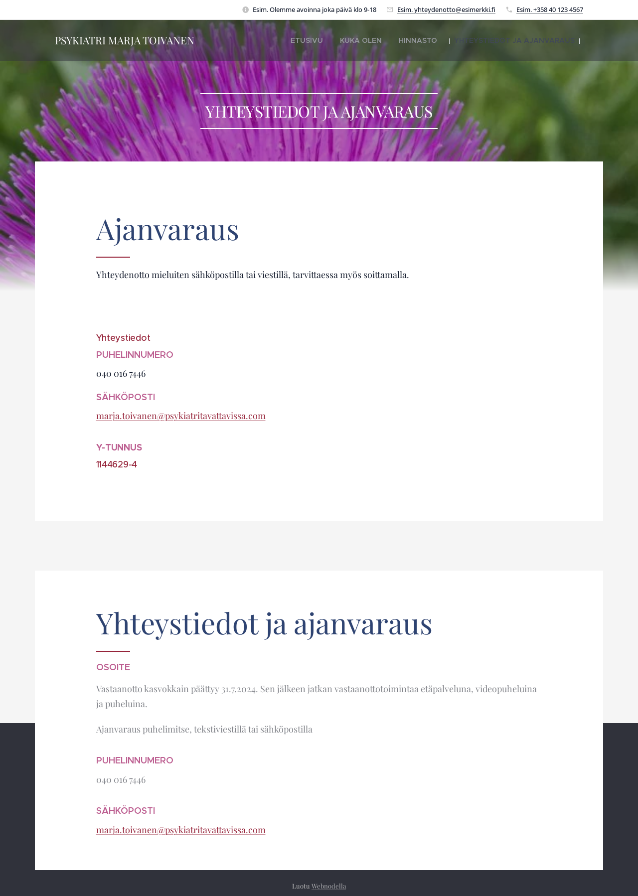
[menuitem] (337, 40)
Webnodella (329, 886)
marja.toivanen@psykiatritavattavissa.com (181, 416)
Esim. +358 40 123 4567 (549, 9)
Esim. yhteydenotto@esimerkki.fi (446, 9)
